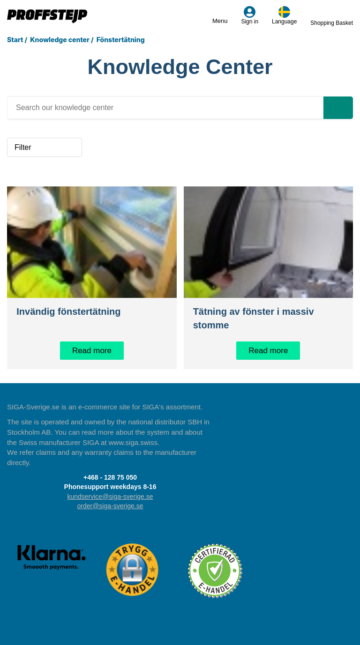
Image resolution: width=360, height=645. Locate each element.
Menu (220, 15)
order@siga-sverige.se (110, 506)
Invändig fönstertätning (68, 311)
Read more (92, 350)
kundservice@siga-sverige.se (110, 496)
